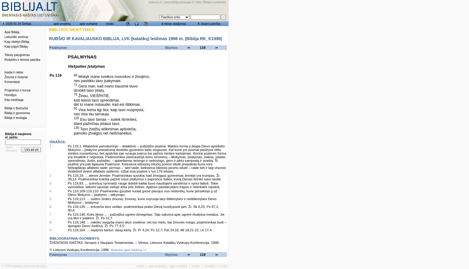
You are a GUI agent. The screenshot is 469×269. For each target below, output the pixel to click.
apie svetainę (89, 23)
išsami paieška (210, 23)
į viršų (223, 266)
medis (110, 23)
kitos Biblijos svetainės (211, 2)
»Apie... (10, 147)
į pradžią (209, 266)
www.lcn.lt (155, 2)
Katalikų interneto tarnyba (29, 266)
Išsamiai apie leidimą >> (129, 250)
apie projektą (62, 23)
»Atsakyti (11, 150)
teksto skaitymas (175, 23)
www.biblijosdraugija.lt (179, 2)
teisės (140, 266)
